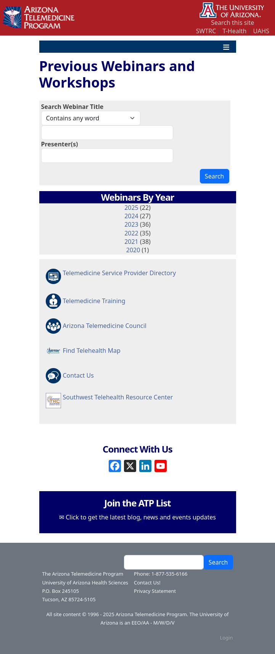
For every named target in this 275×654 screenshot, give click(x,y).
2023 (131, 224)
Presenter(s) (59, 144)
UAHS (261, 31)
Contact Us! (147, 582)
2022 (131, 233)
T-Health (234, 31)
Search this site (232, 22)
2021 (131, 241)
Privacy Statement (155, 590)
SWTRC (206, 31)
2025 (131, 207)
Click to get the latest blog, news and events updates (141, 517)
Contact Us (78, 375)
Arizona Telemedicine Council (104, 325)
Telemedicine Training (94, 301)
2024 (131, 216)
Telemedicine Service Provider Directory (119, 273)
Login (226, 637)
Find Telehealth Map (92, 350)
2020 (133, 250)
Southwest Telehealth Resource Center (118, 397)
